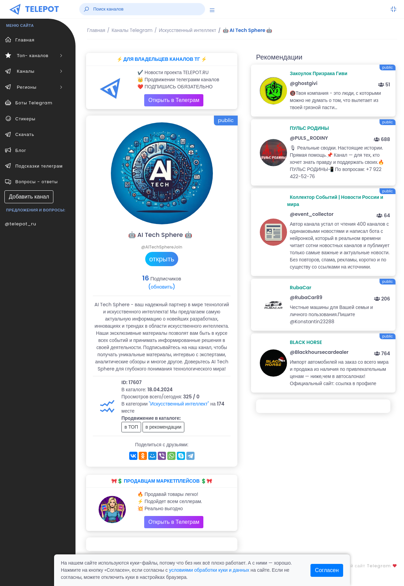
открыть (161, 259)
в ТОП (131, 427)
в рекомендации (164, 427)
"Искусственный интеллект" (179, 403)
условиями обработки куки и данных (209, 570)
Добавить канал (29, 197)
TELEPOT (42, 9)
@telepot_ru (20, 224)
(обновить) (161, 286)
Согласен (327, 570)
